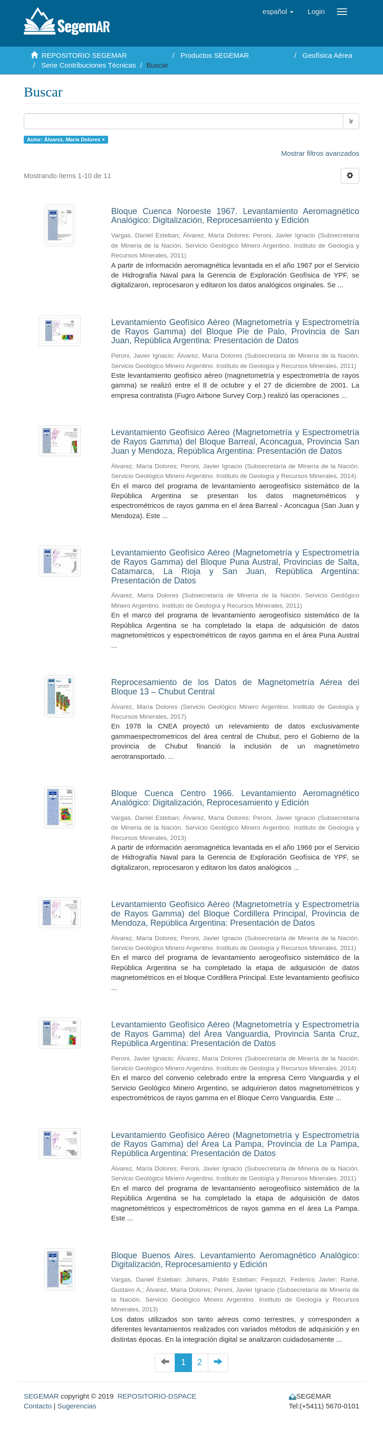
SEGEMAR (41, 1396)
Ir (351, 121)
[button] (278, 11)
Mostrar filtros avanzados (320, 153)
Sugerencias (76, 1406)
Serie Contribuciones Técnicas (88, 65)
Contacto (38, 1406)
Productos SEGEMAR (215, 55)
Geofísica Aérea (327, 55)
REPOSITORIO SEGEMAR (84, 55)
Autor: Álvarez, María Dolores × (66, 139)
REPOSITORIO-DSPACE (156, 1396)
